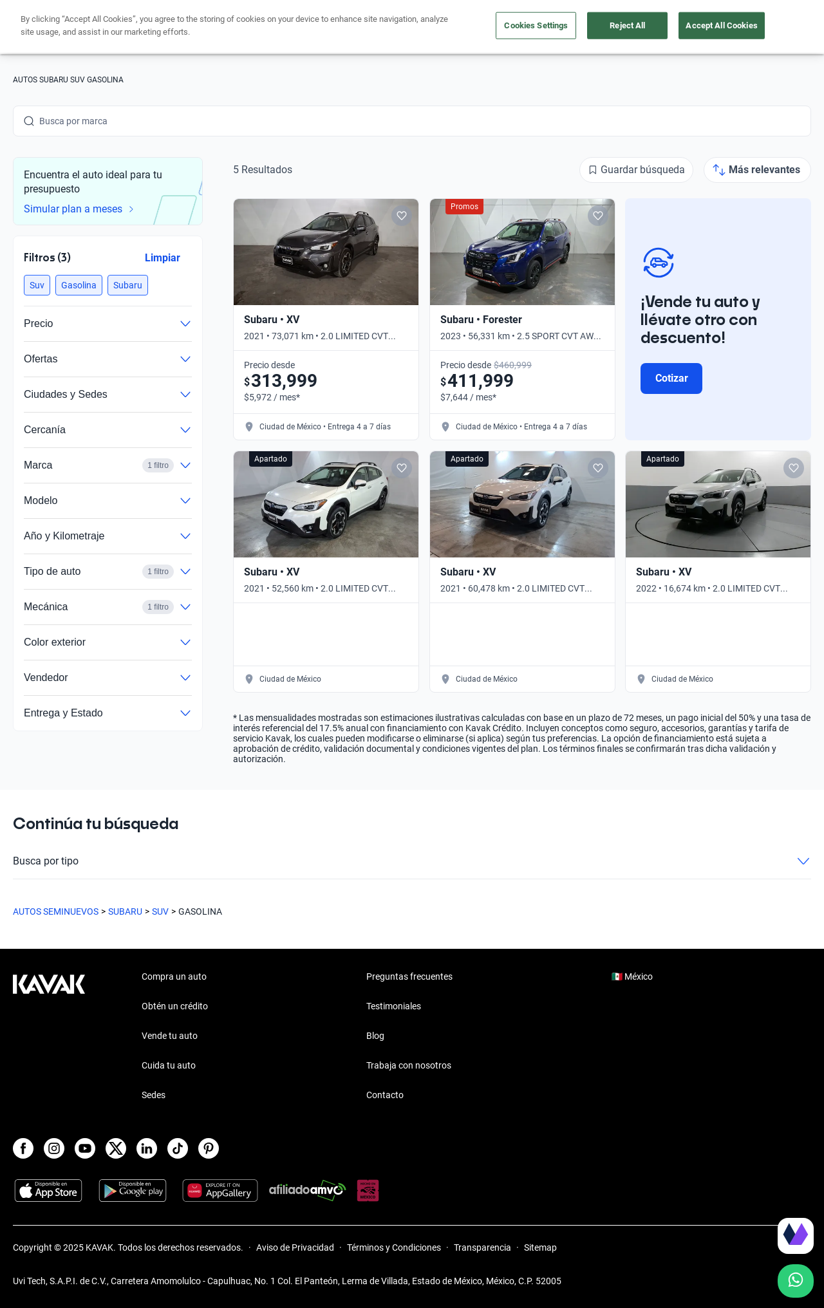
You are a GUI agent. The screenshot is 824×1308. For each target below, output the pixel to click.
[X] (116, 1148)
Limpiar (162, 258)
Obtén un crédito (202, 27)
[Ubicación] (667, 27)
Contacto (385, 1095)
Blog (375, 1036)
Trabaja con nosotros (408, 1065)
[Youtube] (85, 1148)
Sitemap (540, 1247)
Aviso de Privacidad (295, 1247)
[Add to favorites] (401, 215)
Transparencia (482, 1247)
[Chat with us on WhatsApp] (795, 1281)
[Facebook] (23, 1148)
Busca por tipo (412, 861)
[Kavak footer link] (49, 1037)
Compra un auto (296, 27)
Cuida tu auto (468, 27)
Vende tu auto (385, 27)
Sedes (153, 1095)
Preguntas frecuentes (409, 976)
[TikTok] (177, 1148)
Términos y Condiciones (394, 1247)
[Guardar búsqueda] (636, 170)
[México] (608, 27)
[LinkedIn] (146, 1148)
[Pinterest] (208, 1148)
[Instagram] (54, 1148)
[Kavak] (49, 27)
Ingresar (782, 27)
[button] (37, 285)
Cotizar (671, 378)
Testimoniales (393, 1006)
